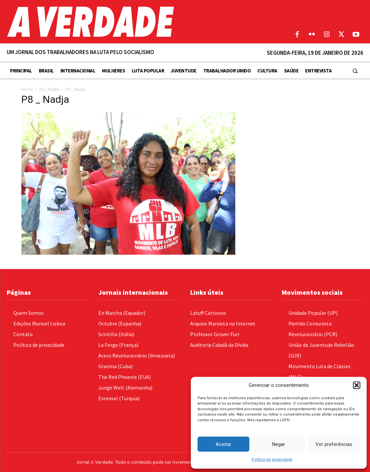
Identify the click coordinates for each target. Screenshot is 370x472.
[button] (356, 385)
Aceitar (223, 444)
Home (27, 89)
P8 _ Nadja (49, 89)
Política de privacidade (272, 459)
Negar (278, 444)
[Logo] (139, 22)
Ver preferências (334, 444)
